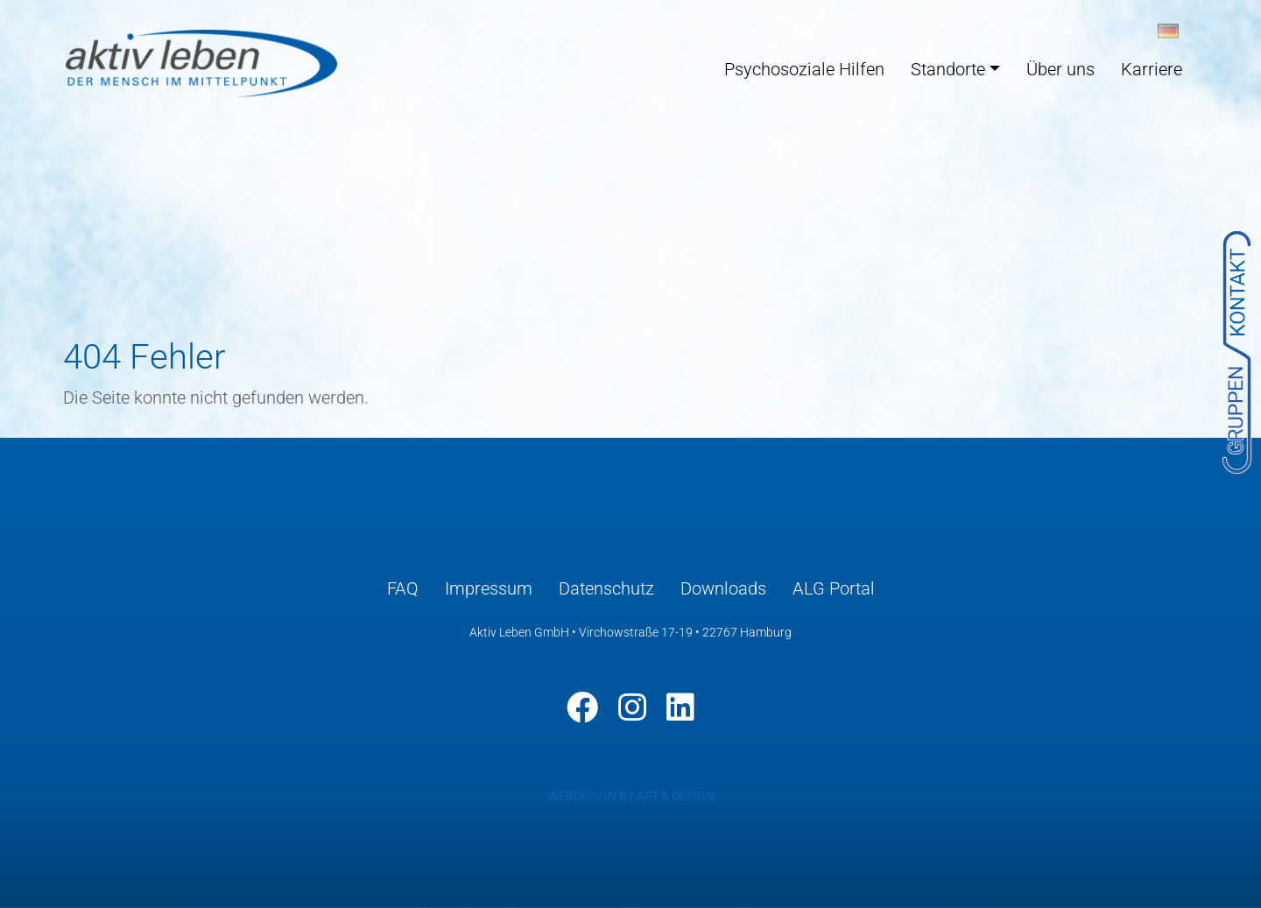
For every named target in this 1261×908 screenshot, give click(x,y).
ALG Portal (834, 588)
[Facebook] (582, 707)
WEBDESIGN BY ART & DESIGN (631, 796)
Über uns (1060, 69)
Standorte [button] (948, 69)
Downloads (723, 588)
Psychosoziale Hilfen (804, 69)
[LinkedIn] (680, 707)
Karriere (1151, 69)
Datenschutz (606, 588)
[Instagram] (632, 707)
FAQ (403, 588)
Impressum (488, 588)
